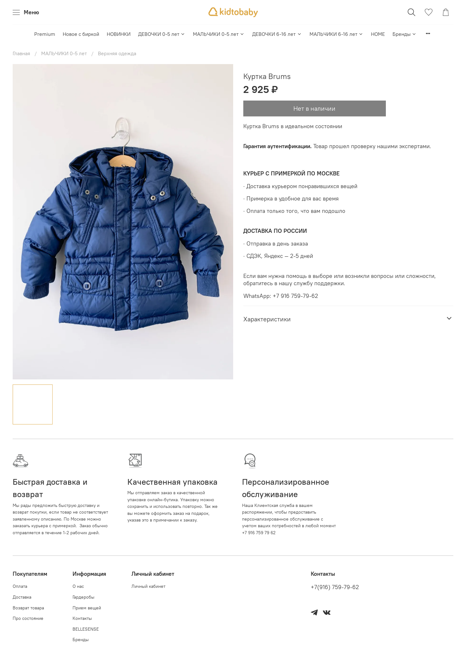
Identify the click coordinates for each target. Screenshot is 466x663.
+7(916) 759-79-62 (335, 587)
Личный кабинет (148, 586)
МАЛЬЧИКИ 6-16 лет (336, 34)
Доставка (22, 597)
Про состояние (28, 618)
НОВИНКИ (119, 34)
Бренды (405, 34)
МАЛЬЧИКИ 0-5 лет (219, 34)
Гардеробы (83, 597)
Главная (21, 53)
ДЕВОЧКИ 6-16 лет (277, 34)
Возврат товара (28, 608)
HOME (378, 34)
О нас (78, 586)
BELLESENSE (86, 629)
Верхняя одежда (117, 53)
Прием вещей (87, 608)
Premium (44, 34)
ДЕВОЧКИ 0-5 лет (161, 34)
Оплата (20, 586)
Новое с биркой (81, 34)
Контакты (82, 618)
